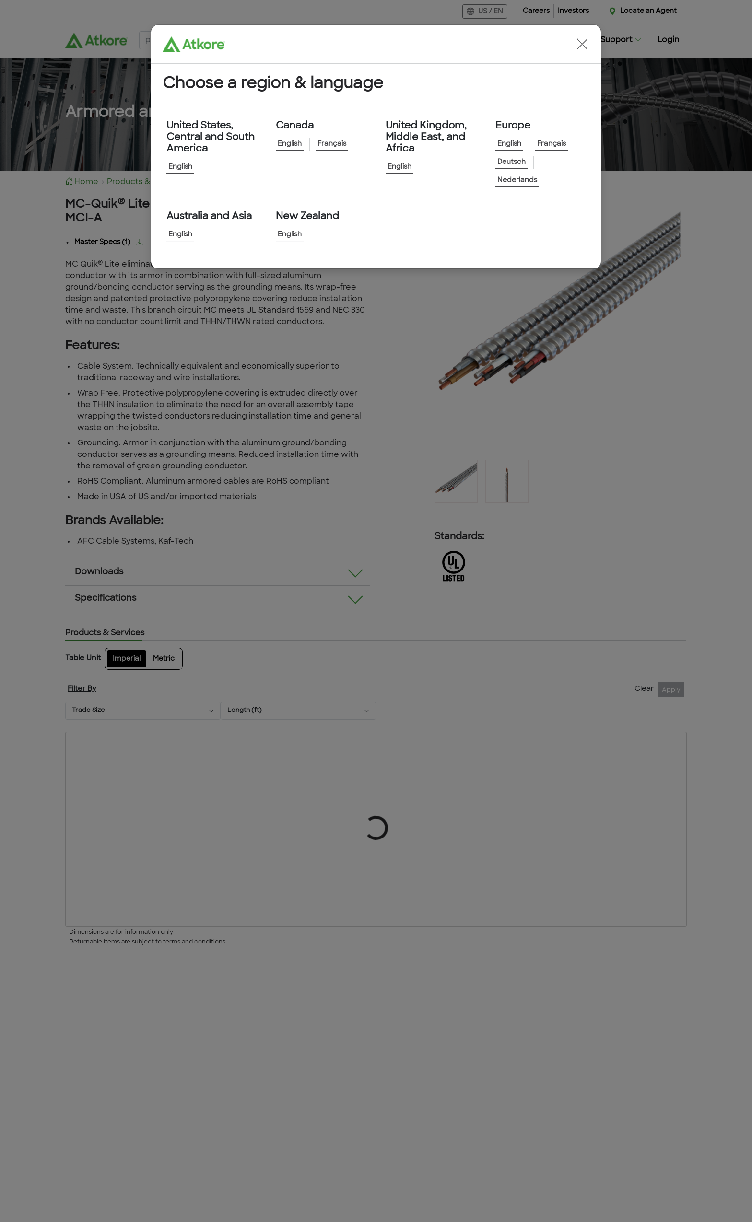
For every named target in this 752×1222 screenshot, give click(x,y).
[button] (582, 44)
